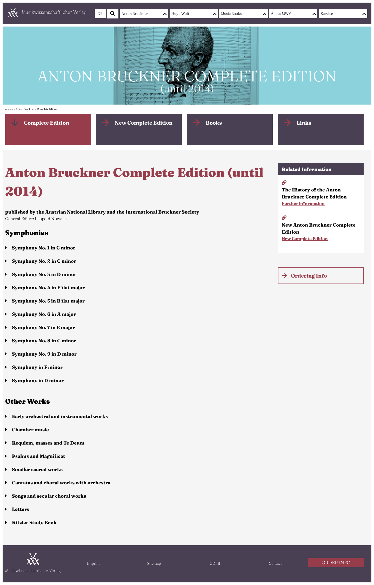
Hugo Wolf (180, 13)
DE (100, 13)
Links (304, 122)
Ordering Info (309, 275)
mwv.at (9, 109)
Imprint (93, 563)
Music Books (231, 13)
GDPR (215, 563)
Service (327, 13)
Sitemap (154, 563)
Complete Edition (47, 109)
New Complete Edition (143, 122)
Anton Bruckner (135, 13)
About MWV (281, 13)
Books (214, 122)
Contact (275, 563)
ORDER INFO (336, 562)
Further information (303, 203)
